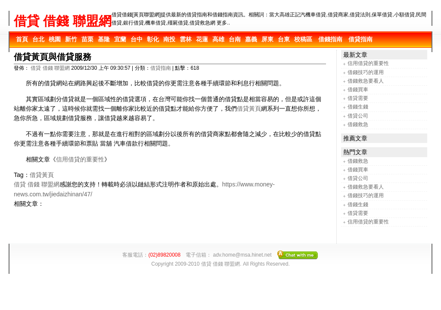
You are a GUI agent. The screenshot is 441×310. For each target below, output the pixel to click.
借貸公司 (358, 116)
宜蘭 (120, 39)
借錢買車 (358, 90)
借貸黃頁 (249, 108)
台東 (284, 39)
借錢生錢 (358, 107)
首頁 (22, 39)
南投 (169, 39)
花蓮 (202, 39)
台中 (136, 39)
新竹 (71, 39)
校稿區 (303, 39)
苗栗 (87, 39)
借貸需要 (358, 98)
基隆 (104, 39)
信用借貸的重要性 (80, 159)
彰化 (153, 39)
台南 (235, 39)
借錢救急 (358, 124)
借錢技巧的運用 (366, 72)
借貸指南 (360, 39)
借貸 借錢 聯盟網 (63, 21)
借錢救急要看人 (366, 81)
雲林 (186, 39)
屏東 (267, 39)
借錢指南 (330, 39)
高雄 (218, 39)
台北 (38, 39)
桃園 (55, 39)
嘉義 (251, 39)
